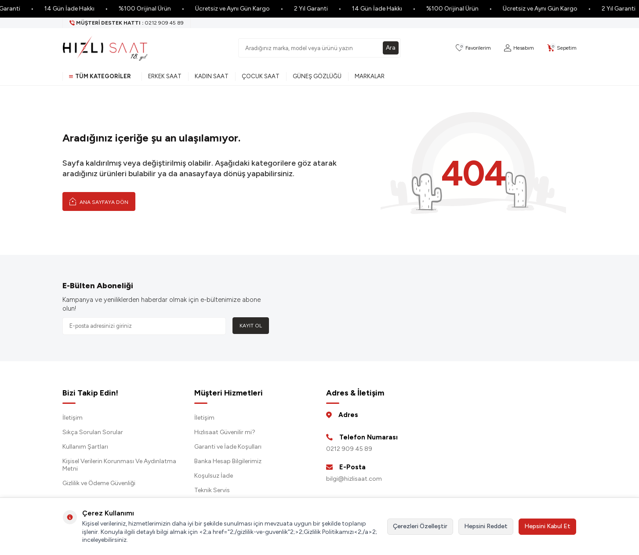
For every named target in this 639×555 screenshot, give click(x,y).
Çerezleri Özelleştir (420, 526)
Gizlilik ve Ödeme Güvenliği (98, 483)
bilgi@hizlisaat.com (354, 478)
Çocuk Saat (261, 76)
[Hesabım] (519, 48)
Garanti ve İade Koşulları (227, 446)
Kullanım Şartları (85, 446)
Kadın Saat (212, 76)
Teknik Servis (212, 490)
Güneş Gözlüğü (317, 76)
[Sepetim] (562, 48)
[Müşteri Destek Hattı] (127, 23)
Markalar (370, 76)
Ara (391, 47)
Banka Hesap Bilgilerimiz (227, 461)
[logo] (105, 48)
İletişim (72, 417)
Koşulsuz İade (213, 475)
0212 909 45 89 (349, 449)
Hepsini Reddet (486, 526)
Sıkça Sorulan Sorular (92, 432)
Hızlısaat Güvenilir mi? (224, 432)
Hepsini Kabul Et (547, 526)
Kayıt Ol (251, 326)
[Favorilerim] (473, 48)
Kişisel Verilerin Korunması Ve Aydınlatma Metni (119, 464)
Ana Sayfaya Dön (98, 201)
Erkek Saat (165, 76)
